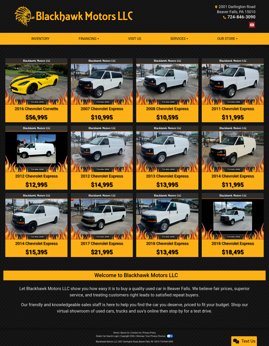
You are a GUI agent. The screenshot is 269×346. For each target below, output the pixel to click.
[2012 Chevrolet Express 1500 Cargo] (102, 148)
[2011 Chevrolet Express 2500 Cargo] (233, 81)
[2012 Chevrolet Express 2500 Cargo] (36, 148)
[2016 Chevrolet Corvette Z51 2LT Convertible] (36, 81)
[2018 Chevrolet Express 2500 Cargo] (167, 215)
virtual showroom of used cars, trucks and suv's (101, 310)
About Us (124, 332)
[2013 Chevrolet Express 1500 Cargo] (167, 148)
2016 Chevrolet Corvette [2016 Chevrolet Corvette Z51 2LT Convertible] (36, 108)
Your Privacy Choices (159, 335)
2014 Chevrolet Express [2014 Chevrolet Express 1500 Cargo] (36, 242)
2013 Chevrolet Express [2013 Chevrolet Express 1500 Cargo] (167, 175)
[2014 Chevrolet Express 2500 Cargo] (233, 148)
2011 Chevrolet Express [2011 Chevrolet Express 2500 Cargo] (232, 108)
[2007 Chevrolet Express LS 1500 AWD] (102, 81)
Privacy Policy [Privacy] (149, 332)
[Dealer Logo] (74, 16)
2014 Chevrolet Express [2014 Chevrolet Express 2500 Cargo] (232, 175)
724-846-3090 (243, 17)
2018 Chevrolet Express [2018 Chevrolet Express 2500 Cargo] (167, 242)
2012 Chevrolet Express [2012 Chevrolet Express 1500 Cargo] (102, 175)
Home (116, 332)
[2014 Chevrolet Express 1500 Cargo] (36, 215)
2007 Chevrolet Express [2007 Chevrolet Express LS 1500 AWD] (102, 108)
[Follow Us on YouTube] (252, 25)
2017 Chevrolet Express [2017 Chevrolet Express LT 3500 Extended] (102, 242)
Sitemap (140, 335)
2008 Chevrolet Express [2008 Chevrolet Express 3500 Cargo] (167, 108)
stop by (176, 310)
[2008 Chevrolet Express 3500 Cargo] (167, 81)
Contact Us (136, 332)
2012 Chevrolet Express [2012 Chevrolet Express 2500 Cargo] (36, 175)
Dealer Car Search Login (107, 335)
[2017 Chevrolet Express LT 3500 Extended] (102, 215)
